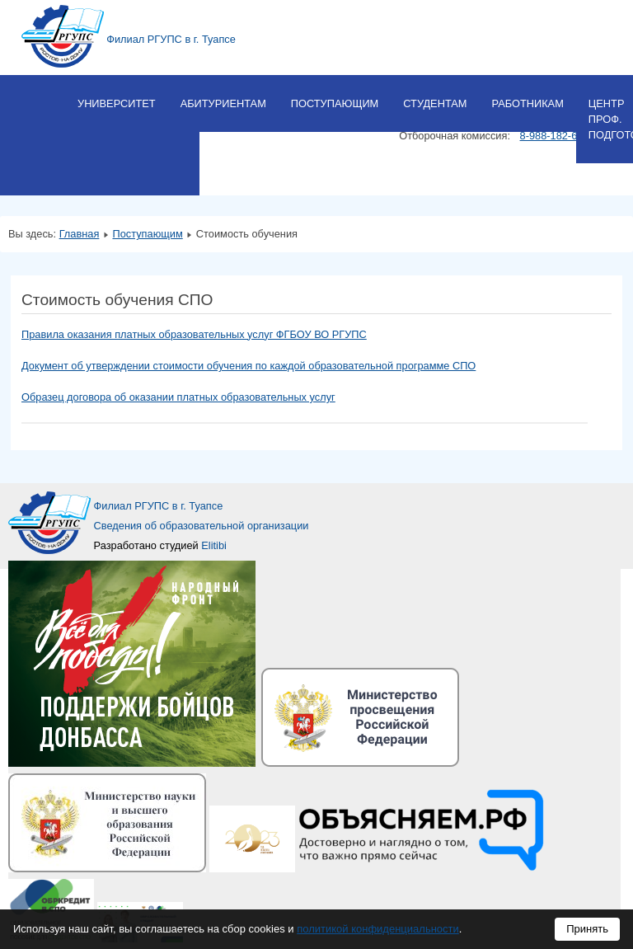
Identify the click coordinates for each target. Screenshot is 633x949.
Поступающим (334, 103)
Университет (116, 103)
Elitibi (214, 545)
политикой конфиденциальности (378, 929)
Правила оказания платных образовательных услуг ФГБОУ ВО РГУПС (194, 334)
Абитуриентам (223, 103)
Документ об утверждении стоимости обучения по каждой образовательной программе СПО (248, 365)
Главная (79, 234)
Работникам (527, 103)
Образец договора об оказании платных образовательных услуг (178, 397)
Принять (587, 929)
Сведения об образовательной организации (201, 525)
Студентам (435, 103)
